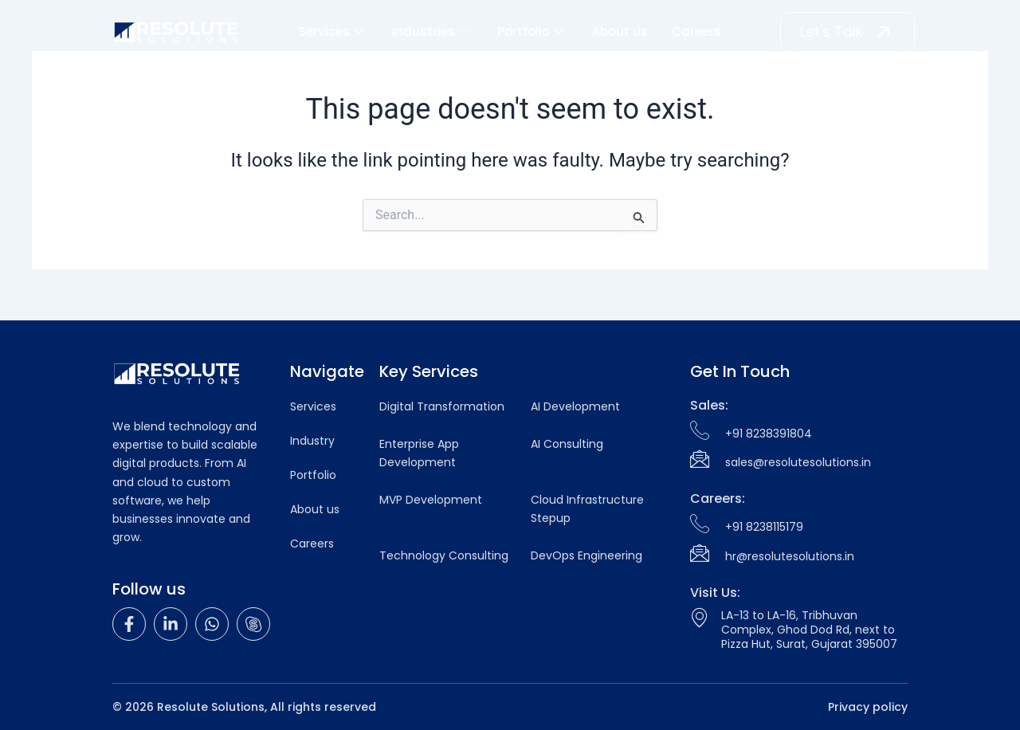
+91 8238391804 (768, 434)
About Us (620, 31)
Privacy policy (868, 707)
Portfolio (530, 31)
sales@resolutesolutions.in (798, 462)
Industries (430, 31)
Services (331, 31)
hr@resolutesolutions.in (789, 556)
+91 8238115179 (764, 527)
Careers (696, 31)
